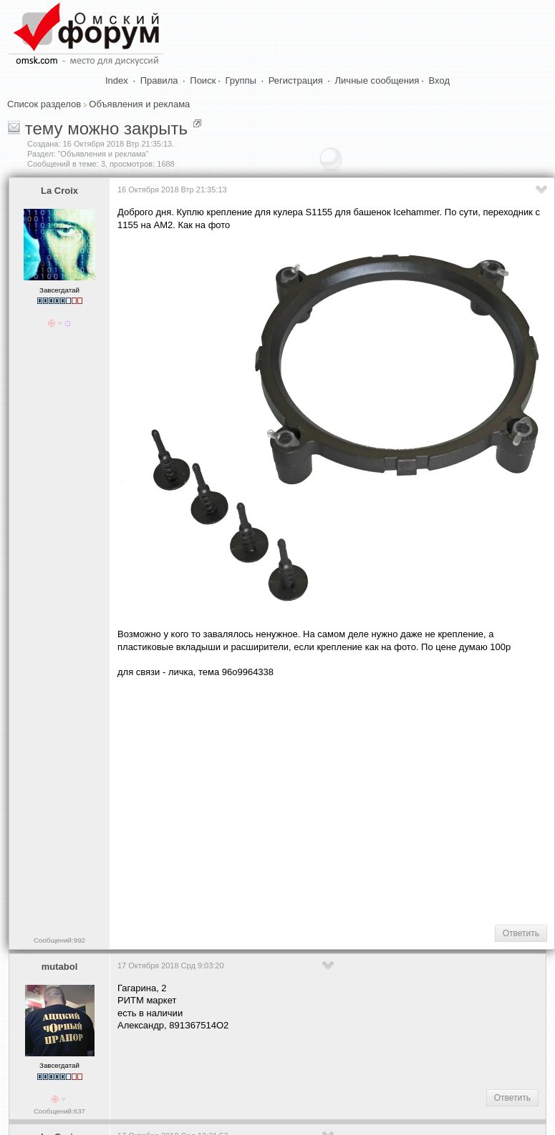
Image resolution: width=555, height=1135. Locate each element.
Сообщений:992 (59, 940)
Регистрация (296, 80)
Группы (241, 80)
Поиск (203, 80)
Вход (439, 80)
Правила (159, 80)
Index (116, 80)
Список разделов (44, 104)
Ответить (521, 933)
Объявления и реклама (139, 104)
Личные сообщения (377, 80)
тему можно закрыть (106, 128)
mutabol (60, 966)
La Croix (59, 190)
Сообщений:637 (59, 1111)
